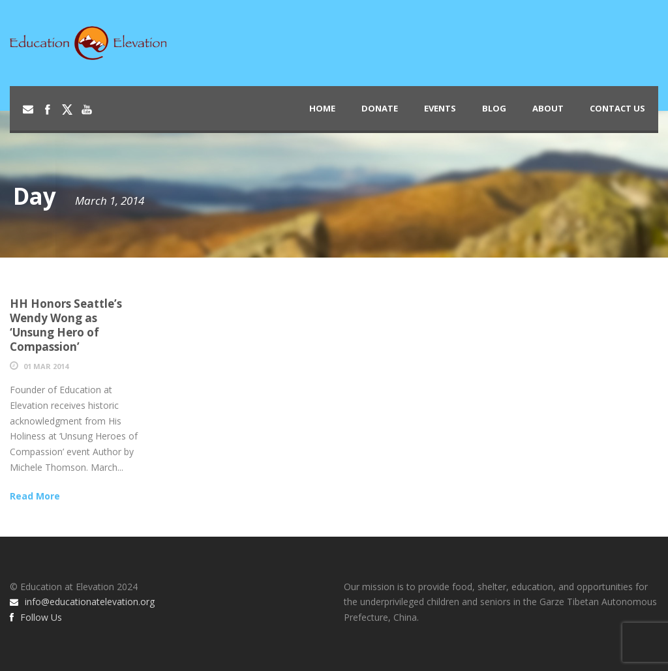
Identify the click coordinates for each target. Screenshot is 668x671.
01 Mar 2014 (45, 366)
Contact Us (617, 108)
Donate (379, 108)
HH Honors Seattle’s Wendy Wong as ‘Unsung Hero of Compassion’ (66, 325)
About (548, 108)
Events (440, 108)
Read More (35, 496)
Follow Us (36, 617)
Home (322, 108)
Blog (494, 108)
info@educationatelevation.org (82, 601)
